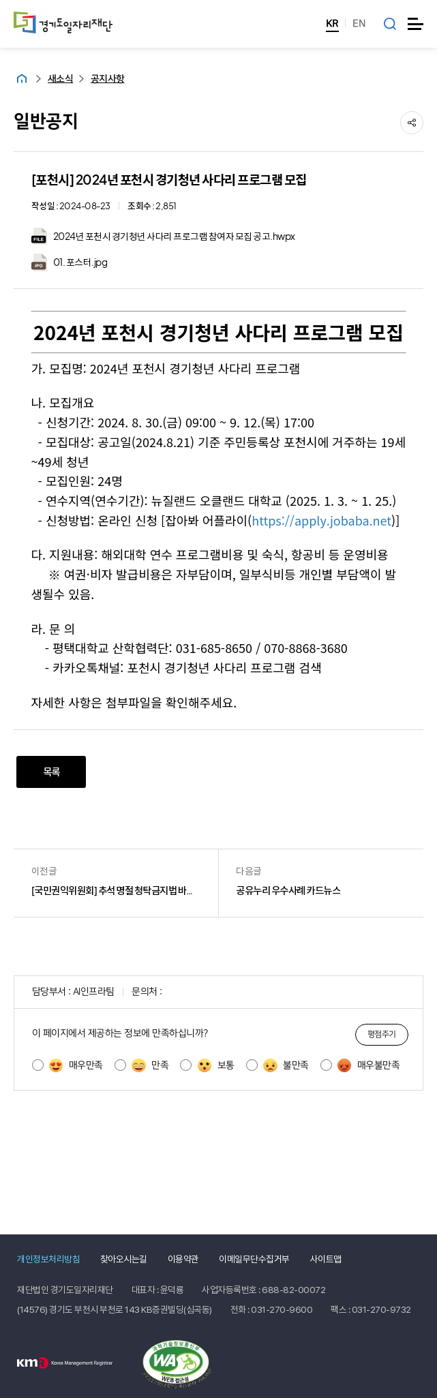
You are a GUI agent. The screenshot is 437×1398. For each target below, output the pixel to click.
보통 (216, 1065)
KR (332, 23)
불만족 (285, 1065)
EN (358, 23)
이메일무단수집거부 (254, 1258)
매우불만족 (368, 1065)
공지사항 (108, 79)
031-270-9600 (281, 1309)
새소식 (61, 79)
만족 (150, 1065)
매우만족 (76, 1065)
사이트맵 (326, 1258)
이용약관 (183, 1258)
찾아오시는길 (123, 1258)
